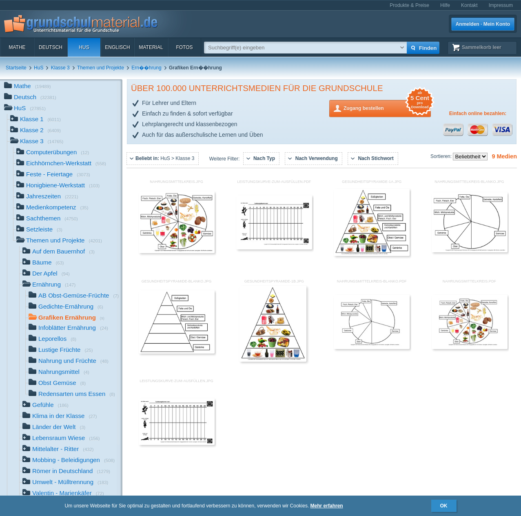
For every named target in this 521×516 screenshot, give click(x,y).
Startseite (16, 68)
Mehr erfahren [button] (326, 506)
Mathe (17, 47)
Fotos (184, 47)
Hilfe (445, 5)
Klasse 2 (35, 131)
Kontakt (469, 5)
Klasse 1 (35, 120)
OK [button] (444, 506)
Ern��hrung (146, 68)
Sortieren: (441, 156)
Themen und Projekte (100, 68)
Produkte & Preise (409, 5)
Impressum (501, 5)
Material (151, 47)
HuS (84, 47)
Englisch (117, 47)
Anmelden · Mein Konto (483, 24)
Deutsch (50, 47)
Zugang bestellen (387, 107)
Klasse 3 (60, 68)
